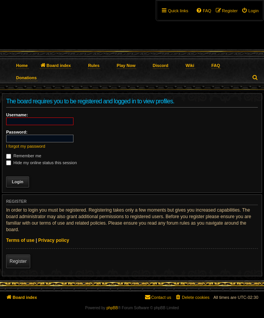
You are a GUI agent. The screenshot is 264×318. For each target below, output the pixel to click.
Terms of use (20, 240)
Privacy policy (53, 240)
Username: (17, 115)
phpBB (112, 308)
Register (18, 261)
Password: (17, 132)
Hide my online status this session (41, 162)
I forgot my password (25, 146)
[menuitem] (250, 10)
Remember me (23, 155)
